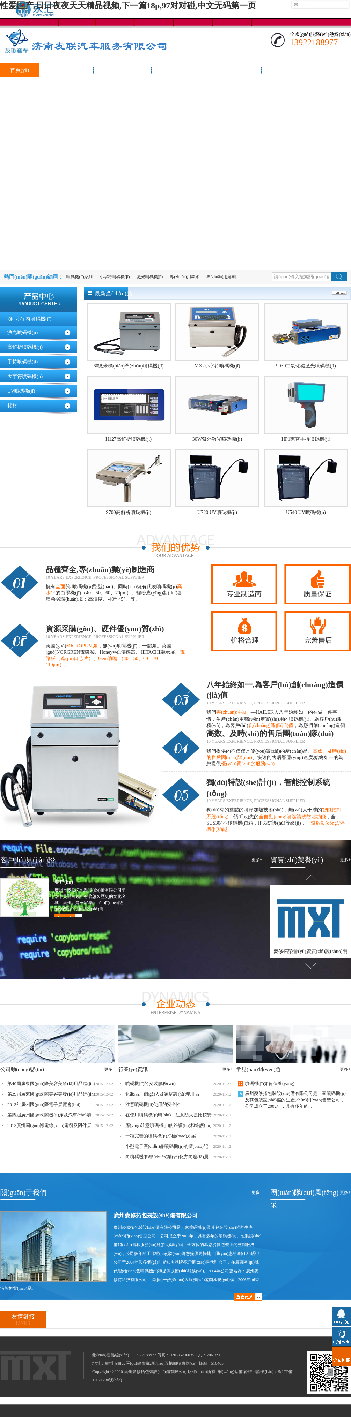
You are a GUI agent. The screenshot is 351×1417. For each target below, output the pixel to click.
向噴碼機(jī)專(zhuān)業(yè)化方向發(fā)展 (167, 1156)
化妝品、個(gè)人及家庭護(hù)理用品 (162, 1094)
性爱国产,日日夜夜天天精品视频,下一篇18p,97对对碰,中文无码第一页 (128, 5)
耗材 (12, 405)
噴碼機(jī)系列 (79, 276)
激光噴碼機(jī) (150, 276)
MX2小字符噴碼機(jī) (217, 366)
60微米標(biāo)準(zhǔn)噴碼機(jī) (128, 366)
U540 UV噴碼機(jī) (306, 512)
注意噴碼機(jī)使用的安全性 (153, 1104)
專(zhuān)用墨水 (184, 276)
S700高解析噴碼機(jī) (128, 512)
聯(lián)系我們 (313, 15)
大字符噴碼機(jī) (25, 376)
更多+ (256, 859)
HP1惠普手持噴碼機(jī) (305, 439)
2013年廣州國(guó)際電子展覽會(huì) (43, 1104)
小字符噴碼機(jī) (115, 276)
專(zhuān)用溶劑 (221, 276)
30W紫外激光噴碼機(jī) (217, 439)
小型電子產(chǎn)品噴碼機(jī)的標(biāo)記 (166, 1146)
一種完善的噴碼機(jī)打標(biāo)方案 (160, 1135)
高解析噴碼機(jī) (25, 347)
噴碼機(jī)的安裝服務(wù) (150, 1083)
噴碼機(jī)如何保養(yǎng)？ (269, 1083)
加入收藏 (342, 15)
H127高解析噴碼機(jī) (128, 439)
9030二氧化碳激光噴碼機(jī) (306, 366)
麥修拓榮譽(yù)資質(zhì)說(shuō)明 (310, 951)
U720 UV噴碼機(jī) (217, 512)
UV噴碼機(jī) (21, 391)
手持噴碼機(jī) (22, 361)
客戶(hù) (63, 882)
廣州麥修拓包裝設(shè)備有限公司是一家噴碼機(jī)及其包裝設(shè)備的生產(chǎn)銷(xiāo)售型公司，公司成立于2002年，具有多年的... (295, 1100)
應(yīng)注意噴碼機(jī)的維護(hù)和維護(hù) (168, 1125)
